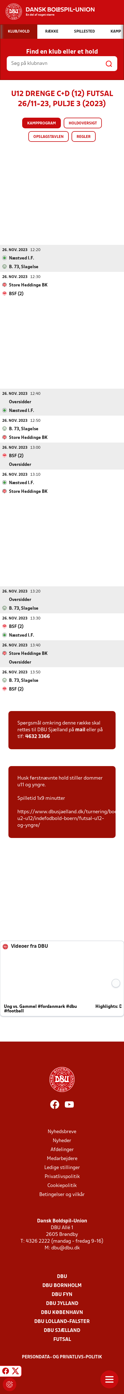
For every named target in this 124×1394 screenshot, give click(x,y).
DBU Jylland (62, 1303)
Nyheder (62, 1140)
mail (80, 729)
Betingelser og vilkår (62, 1194)
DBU (62, 1276)
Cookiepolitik (62, 1185)
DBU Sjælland (62, 1330)
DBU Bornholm (62, 1285)
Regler (84, 137)
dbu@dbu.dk (65, 1247)
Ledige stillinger (62, 1167)
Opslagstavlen (48, 137)
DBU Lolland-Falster (62, 1321)
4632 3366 (37, 736)
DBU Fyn (62, 1294)
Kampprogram (41, 123)
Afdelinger (62, 1149)
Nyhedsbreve (62, 1131)
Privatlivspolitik (62, 1176)
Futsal (62, 1339)
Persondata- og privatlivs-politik (62, 1357)
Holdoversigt (83, 123)
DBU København (62, 1312)
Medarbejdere (62, 1158)
